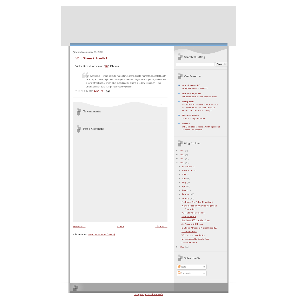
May (184, 183)
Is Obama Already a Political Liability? (199, 228)
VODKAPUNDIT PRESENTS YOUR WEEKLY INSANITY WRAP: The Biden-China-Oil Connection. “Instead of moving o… (200, 108)
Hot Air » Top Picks (191, 94)
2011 (182, 159)
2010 (182, 163)
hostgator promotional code (148, 294)
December (187, 167)
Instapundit (188, 102)
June (184, 179)
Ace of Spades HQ (191, 85)
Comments (184, 273)
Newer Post (79, 226)
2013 (182, 151)
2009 (182, 247)
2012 (182, 155)
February (186, 194)
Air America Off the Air (192, 224)
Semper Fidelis (189, 217)
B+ (106, 66)
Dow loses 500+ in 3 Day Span (196, 220)
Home (120, 226)
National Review (190, 115)
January (186, 198)
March (185, 190)
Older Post (161, 226)
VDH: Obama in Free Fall (91, 58)
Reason (186, 124)
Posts (182, 267)
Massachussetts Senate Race (195, 239)
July (184, 174)
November (187, 171)
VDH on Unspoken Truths (193, 235)
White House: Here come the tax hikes (199, 97)
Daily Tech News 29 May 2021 (195, 88)
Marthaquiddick (189, 232)
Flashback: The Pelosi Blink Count (197, 202)
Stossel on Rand (189, 243)
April (184, 186)
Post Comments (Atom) (101, 234)
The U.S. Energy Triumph (193, 119)
